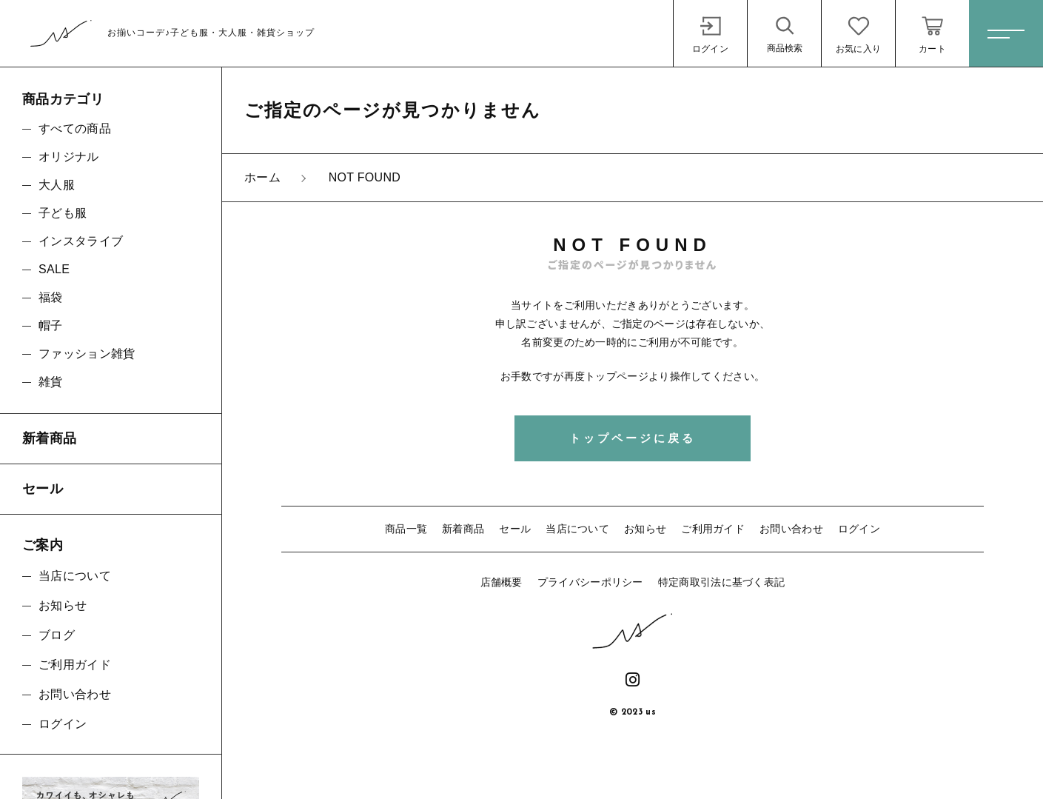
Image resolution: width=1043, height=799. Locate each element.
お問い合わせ (791, 529)
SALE (54, 269)
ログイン (859, 529)
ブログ (56, 635)
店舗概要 (501, 582)
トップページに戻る (632, 438)
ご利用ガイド (713, 529)
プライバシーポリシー (590, 582)
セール (515, 529)
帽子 (50, 325)
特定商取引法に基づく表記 (721, 582)
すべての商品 (74, 128)
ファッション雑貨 (86, 353)
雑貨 (50, 381)
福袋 (50, 297)
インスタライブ (80, 241)
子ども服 (62, 213)
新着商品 (463, 529)
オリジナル (68, 156)
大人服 (56, 184)
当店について (577, 529)
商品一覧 (406, 529)
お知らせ (645, 529)
